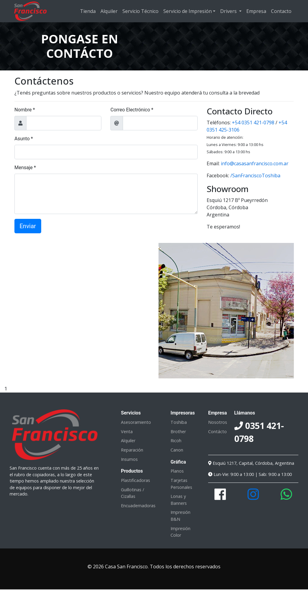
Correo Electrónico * (131, 110)
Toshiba (179, 422)
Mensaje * (25, 167)
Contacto (281, 11)
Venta (127, 431)
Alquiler (109, 11)
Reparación (132, 450)
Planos (177, 471)
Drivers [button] (229, 11)
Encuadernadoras (138, 505)
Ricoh (176, 440)
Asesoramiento (136, 422)
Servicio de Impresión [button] (187, 11)
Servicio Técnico (140, 11)
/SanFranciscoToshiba (255, 175)
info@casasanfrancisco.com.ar (254, 163)
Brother (178, 431)
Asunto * (23, 138)
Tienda (88, 11)
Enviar (28, 226)
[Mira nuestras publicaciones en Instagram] (253, 497)
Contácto (217, 431)
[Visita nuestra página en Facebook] (220, 497)
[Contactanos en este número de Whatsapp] (286, 497)
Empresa (256, 11)
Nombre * (24, 110)
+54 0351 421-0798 (253, 122)
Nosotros (217, 422)
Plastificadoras (135, 480)
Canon (177, 450)
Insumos (129, 459)
